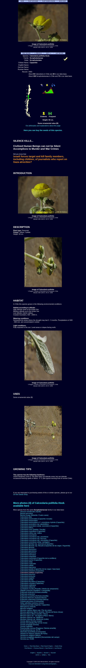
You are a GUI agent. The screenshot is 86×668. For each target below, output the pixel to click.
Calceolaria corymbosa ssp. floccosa (33, 538)
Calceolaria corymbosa (28, 535)
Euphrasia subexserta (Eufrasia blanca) (34, 599)
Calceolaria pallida (26, 565)
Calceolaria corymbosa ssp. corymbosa (34, 537)
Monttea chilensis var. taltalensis (31, 617)
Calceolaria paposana (28, 567)
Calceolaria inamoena (28, 555)
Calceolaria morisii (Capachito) (31, 560)
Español (39, 652)
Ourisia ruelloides (26, 626)
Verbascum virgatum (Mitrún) (30, 635)
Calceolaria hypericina (28, 553)
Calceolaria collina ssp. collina (31, 533)
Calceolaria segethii (27, 578)
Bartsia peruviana (26, 513)
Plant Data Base (34, 646)
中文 (49, 655)
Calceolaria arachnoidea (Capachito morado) (36, 519)
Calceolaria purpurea (27, 576)
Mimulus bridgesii (26, 608)
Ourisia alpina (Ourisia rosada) (31, 621)
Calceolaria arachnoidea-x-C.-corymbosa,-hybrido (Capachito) (42, 522)
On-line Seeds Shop (20, 494)
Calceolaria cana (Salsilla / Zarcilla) (32, 529)
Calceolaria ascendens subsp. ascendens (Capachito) (39, 526)
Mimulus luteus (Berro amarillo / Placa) (34, 614)
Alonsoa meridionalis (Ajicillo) (30, 511)
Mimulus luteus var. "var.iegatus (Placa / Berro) (37, 615)
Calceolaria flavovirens (28, 549)
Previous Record (39, 648)
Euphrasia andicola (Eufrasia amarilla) (33, 592)
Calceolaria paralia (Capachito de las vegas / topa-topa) (40, 569)
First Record (28, 648)
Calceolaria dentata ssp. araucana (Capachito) (36, 544)
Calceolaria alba (26, 517)
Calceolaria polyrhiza (27, 574)
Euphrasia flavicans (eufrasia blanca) (33, 598)
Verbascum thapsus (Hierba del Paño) (33, 633)
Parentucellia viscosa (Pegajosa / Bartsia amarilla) (38, 628)
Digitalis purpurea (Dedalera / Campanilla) (35, 590)
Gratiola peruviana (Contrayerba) (32, 601)
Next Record (49, 648)
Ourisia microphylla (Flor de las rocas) (33, 623)
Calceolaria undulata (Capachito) (32, 583)
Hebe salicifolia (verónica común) (32, 603)
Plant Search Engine (47, 646)
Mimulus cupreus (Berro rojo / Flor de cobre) (36, 610)
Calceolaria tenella (26, 580)
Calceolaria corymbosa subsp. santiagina (35, 542)
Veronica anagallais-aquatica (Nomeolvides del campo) (39, 637)
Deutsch (46, 652)
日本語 (44, 655)
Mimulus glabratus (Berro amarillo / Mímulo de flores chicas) (41, 612)
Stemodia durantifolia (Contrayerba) (33, 632)
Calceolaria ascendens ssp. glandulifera (34, 524)
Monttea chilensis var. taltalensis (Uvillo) (34, 619)
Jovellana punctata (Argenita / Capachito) (35, 605)
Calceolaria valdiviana (28, 585)
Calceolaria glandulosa (28, 551)
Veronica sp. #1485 (27, 639)
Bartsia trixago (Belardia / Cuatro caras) (34, 515)
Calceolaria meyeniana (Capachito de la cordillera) (38, 558)
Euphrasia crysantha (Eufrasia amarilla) (34, 596)
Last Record (57, 648)
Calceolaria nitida (26, 562)
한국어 (37, 655)
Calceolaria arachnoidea (29, 520)
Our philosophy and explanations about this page (43, 126)
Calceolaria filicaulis (27, 547)
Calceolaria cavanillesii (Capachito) (32, 531)
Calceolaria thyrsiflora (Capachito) (32, 581)
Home (25, 646)
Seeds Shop (58, 646)
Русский (53, 652)
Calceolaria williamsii (27, 587)
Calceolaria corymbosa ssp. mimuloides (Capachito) (38, 540)
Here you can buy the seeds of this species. (43, 130)
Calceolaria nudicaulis (28, 563)
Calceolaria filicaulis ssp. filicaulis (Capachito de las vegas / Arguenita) (45, 546)
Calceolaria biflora (26, 528)
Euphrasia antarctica (27, 594)
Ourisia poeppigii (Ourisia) (29, 624)
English (32, 652)
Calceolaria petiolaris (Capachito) (32, 571)
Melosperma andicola (27, 607)
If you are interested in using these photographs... (43, 664)
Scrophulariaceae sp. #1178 (30, 630)
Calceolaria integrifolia (28, 556)
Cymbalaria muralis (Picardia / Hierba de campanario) (39, 589)
